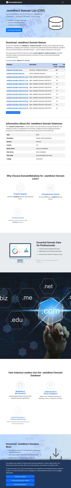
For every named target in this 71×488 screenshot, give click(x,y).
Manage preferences (20, 484)
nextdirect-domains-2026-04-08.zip (17, 91)
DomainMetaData (14, 2)
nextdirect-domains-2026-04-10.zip (17, 84)
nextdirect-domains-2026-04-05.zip (17, 101)
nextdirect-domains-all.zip (14, 70)
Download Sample (14, 30)
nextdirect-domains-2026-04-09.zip (17, 87)
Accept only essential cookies (20, 480)
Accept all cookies (20, 477)
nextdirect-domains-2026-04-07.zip (17, 94)
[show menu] (62, 2)
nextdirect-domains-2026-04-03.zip (17, 108)
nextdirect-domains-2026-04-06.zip (17, 98)
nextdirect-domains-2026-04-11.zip (17, 80)
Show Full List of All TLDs (13, 112)
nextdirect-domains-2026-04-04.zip (17, 105)
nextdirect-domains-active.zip (15, 73)
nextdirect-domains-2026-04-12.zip (17, 77)
